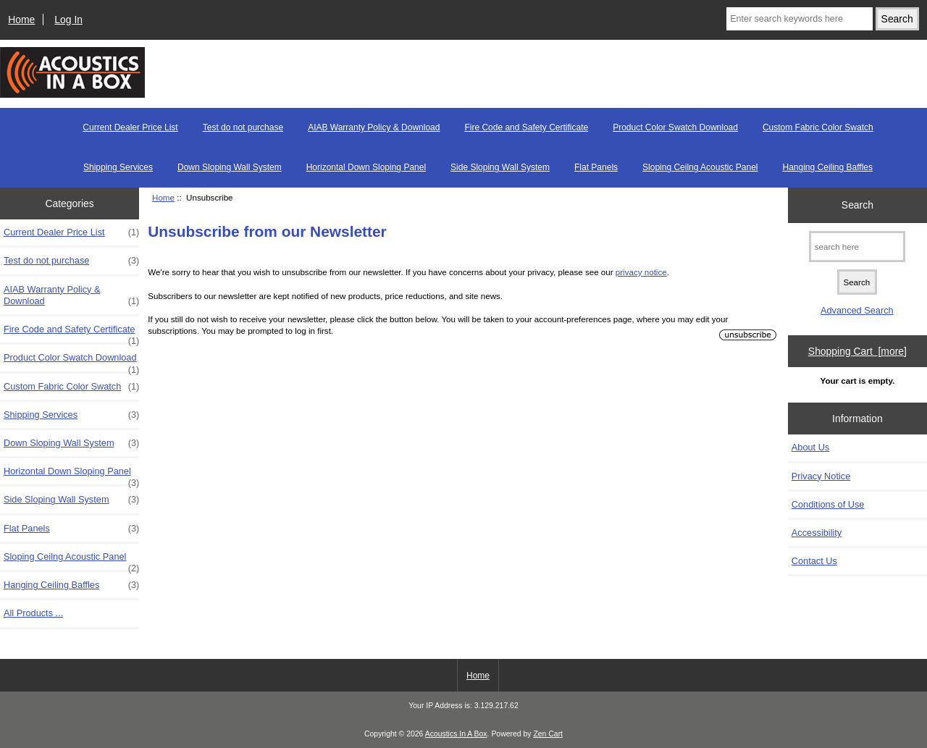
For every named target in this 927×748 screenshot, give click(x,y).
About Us (810, 447)
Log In (68, 19)
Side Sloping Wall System (500, 167)
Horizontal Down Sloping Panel (366, 167)
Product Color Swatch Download (675, 127)
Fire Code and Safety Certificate (526, 127)
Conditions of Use (828, 504)
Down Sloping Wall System (229, 167)
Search (857, 205)
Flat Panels (596, 167)
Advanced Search (857, 310)
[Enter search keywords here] (799, 18)
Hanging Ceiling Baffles (828, 167)
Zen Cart (548, 734)
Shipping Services (118, 167)
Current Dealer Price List (130, 127)
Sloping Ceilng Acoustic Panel (700, 167)
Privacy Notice (821, 476)
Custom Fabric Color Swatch (818, 127)
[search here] (857, 246)
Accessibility (817, 532)
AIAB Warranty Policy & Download (374, 127)
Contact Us (814, 560)
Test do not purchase (243, 127)
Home (21, 19)
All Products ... (33, 613)
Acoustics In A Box (456, 734)
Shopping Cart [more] (857, 351)
